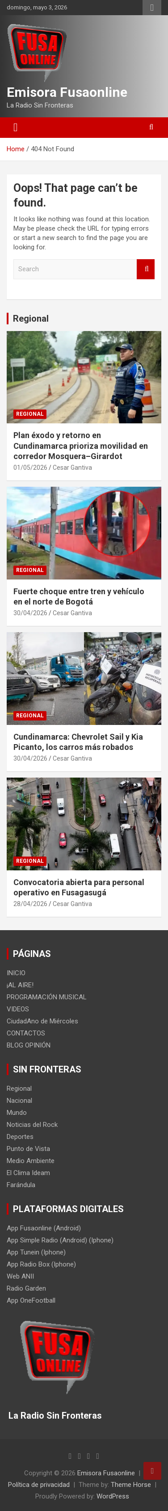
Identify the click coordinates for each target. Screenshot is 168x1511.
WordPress (113, 1496)
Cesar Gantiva (72, 467)
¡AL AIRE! (20, 985)
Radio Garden (26, 1288)
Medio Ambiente (31, 1161)
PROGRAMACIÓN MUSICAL (47, 997)
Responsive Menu (152, 7)
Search (146, 269)
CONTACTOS (26, 1033)
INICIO (16, 973)
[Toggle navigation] (16, 127)
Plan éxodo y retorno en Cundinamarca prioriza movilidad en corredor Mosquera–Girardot (80, 446)
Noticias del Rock (32, 1125)
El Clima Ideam (28, 1173)
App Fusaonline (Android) (44, 1228)
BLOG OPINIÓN (28, 1045)
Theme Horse (131, 1485)
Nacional (19, 1101)
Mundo (17, 1113)
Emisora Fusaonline (67, 92)
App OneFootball (31, 1300)
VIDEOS (18, 1009)
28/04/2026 (30, 903)
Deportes (20, 1137)
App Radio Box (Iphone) (41, 1264)
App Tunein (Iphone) (36, 1252)
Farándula (21, 1185)
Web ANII (20, 1276)
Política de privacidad (39, 1485)
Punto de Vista (28, 1149)
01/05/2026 (30, 467)
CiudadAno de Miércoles (42, 1021)
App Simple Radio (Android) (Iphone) (60, 1240)
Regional (31, 318)
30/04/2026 (30, 613)
